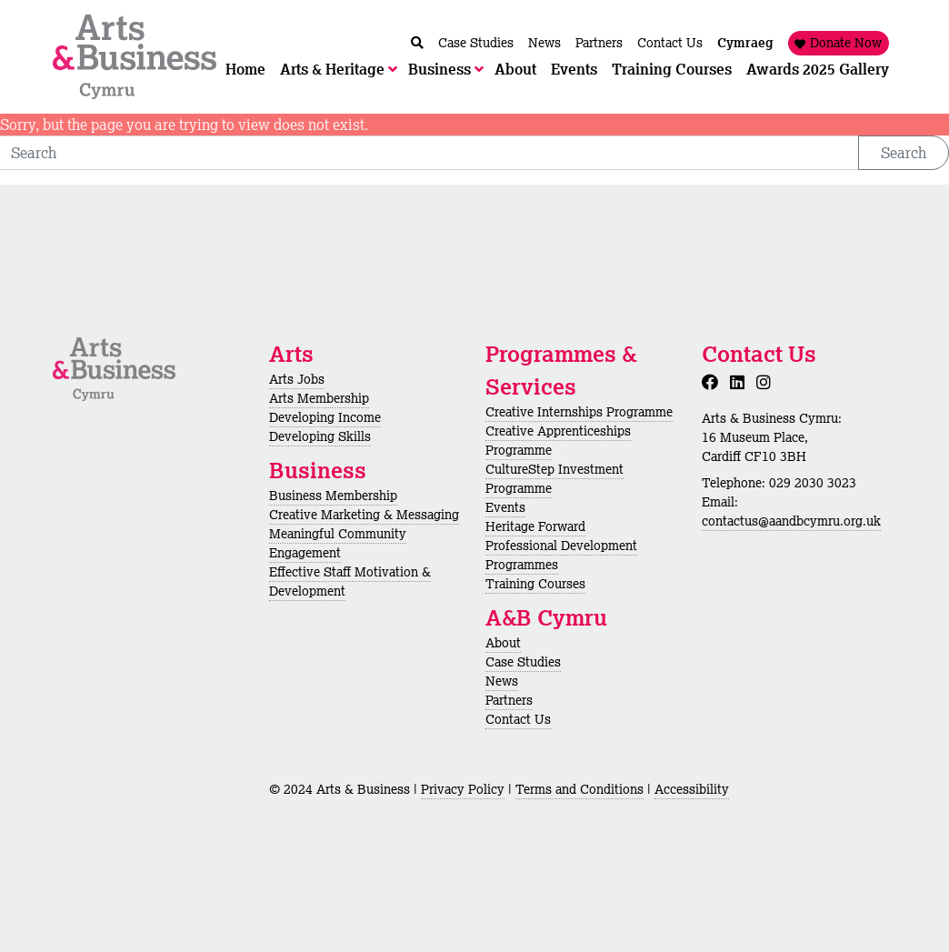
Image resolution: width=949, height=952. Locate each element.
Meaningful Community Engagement (337, 543)
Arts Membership (319, 398)
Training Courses (535, 584)
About (503, 643)
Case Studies (523, 662)
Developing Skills (320, 436)
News (501, 681)
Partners (509, 700)
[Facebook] (713, 382)
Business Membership (333, 495)
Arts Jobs (297, 379)
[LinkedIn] (741, 382)
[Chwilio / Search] (417, 43)
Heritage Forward (535, 526)
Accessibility (691, 789)
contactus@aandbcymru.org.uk (791, 521)
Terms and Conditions (579, 789)
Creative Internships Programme (579, 412)
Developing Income (325, 417)
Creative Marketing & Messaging (364, 515)
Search (903, 153)
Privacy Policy (462, 789)
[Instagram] (767, 382)
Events (505, 507)
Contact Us (518, 719)
